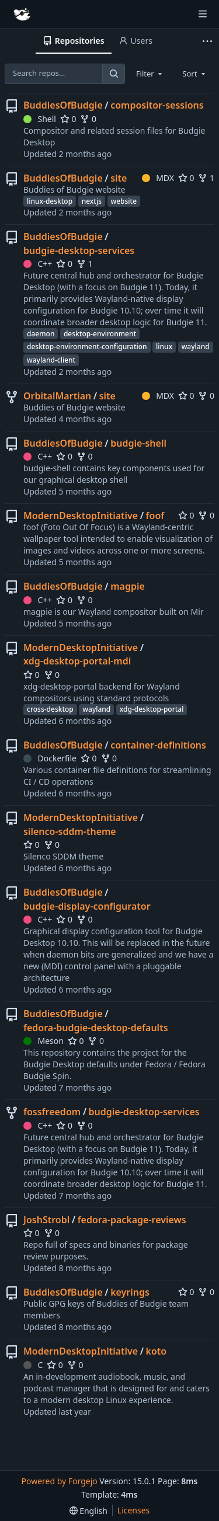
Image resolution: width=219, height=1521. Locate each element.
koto (156, 1351)
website (124, 201)
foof (155, 515)
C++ (37, 263)
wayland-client (51, 360)
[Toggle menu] (202, 14)
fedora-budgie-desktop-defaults (95, 1027)
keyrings (130, 1292)
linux (164, 346)
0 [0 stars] (68, 118)
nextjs (92, 201)
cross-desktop (50, 709)
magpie (127, 586)
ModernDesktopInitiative (80, 515)
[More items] (209, 41)
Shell (39, 118)
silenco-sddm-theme (69, 831)
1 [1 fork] (206, 177)
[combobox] (150, 73)
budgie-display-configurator (87, 906)
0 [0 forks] (88, 118)
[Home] (22, 14)
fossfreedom (52, 1112)
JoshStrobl (46, 1220)
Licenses (133, 1510)
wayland (196, 346)
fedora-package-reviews (132, 1220)
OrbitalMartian (57, 396)
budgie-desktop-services (78, 250)
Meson (43, 1040)
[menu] (88, 1510)
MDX (158, 177)
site (118, 178)
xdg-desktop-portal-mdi (77, 661)
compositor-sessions (157, 105)
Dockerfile (50, 758)
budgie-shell (138, 443)
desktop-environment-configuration (87, 346)
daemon (40, 334)
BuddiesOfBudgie (63, 105)
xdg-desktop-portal (152, 709)
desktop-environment (100, 334)
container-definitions (158, 745)
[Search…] (113, 74)
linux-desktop (49, 201)
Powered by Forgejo (59, 1481)
